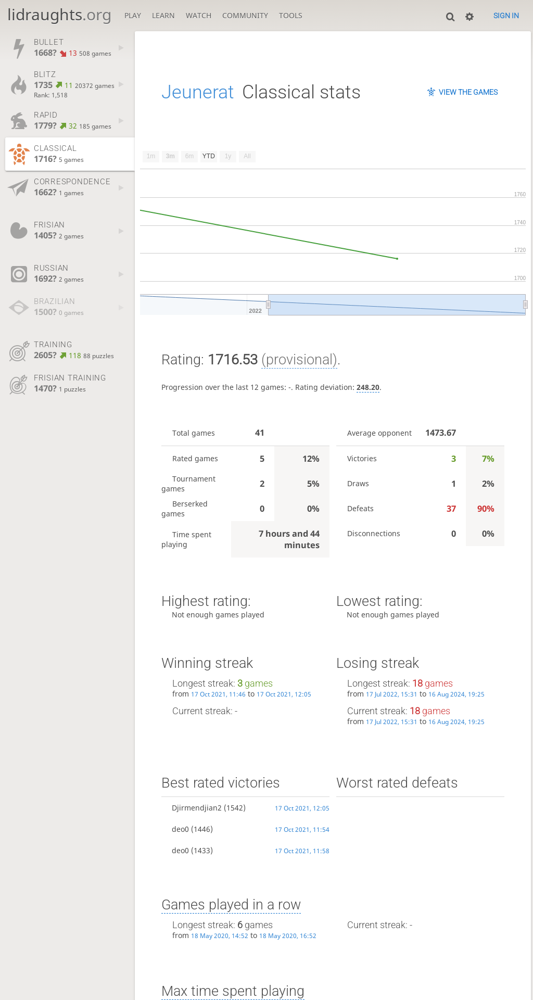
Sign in (506, 15)
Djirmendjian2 (197, 808)
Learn (163, 15)
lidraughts (59, 14)
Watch (198, 15)
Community (245, 15)
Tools (290, 15)
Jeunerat (197, 92)
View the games (468, 92)
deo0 (180, 829)
